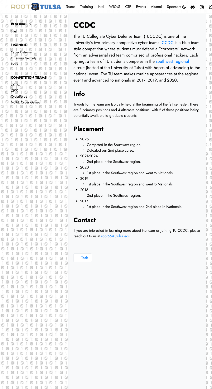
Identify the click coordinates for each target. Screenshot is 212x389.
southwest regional (172, 61)
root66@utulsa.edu (115, 236)
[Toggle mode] (184, 6)
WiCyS (114, 6)
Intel (101, 6)
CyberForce (19, 96)
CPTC (15, 90)
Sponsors (174, 6)
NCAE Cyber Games (25, 102)
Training (86, 6)
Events (141, 6)
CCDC (15, 84)
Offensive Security (23, 58)
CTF (128, 6)
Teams (70, 6)
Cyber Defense (21, 52)
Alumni (156, 6)
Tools (14, 64)
